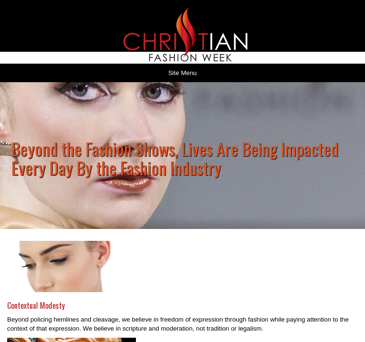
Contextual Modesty (36, 305)
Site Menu (182, 72)
